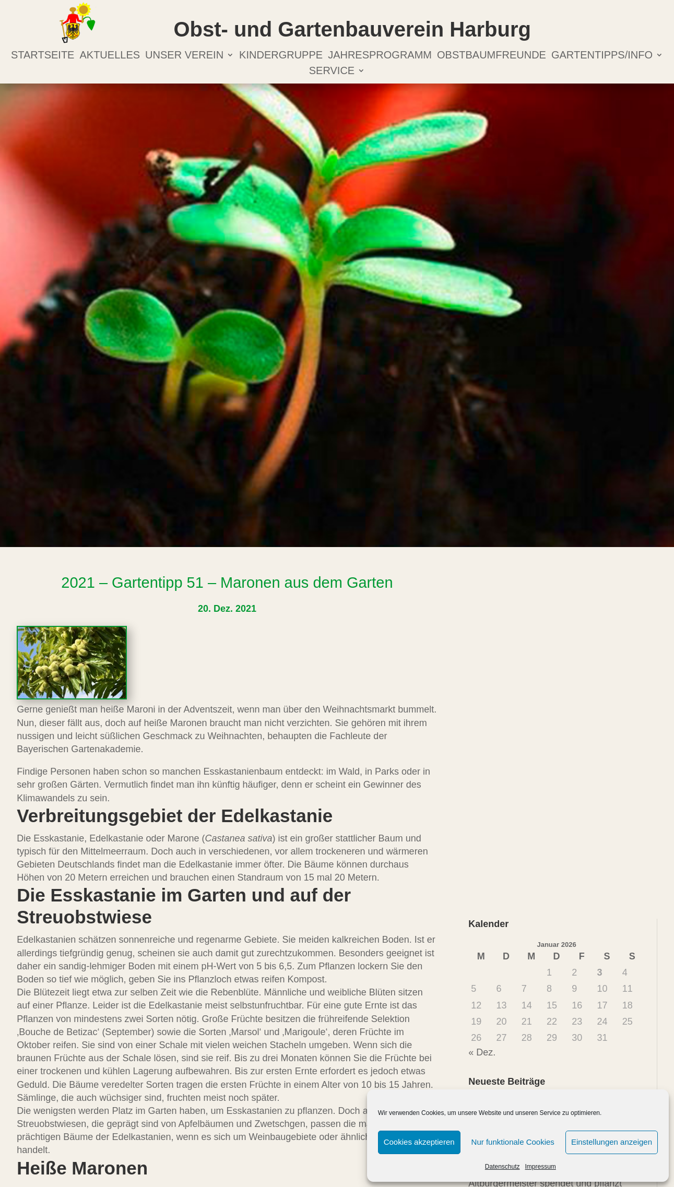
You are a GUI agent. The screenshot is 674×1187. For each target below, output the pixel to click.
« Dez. (481, 1052)
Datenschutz (502, 1166)
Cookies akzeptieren (419, 1141)
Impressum (540, 1166)
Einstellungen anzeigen (611, 1141)
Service (331, 71)
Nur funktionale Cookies (512, 1141)
